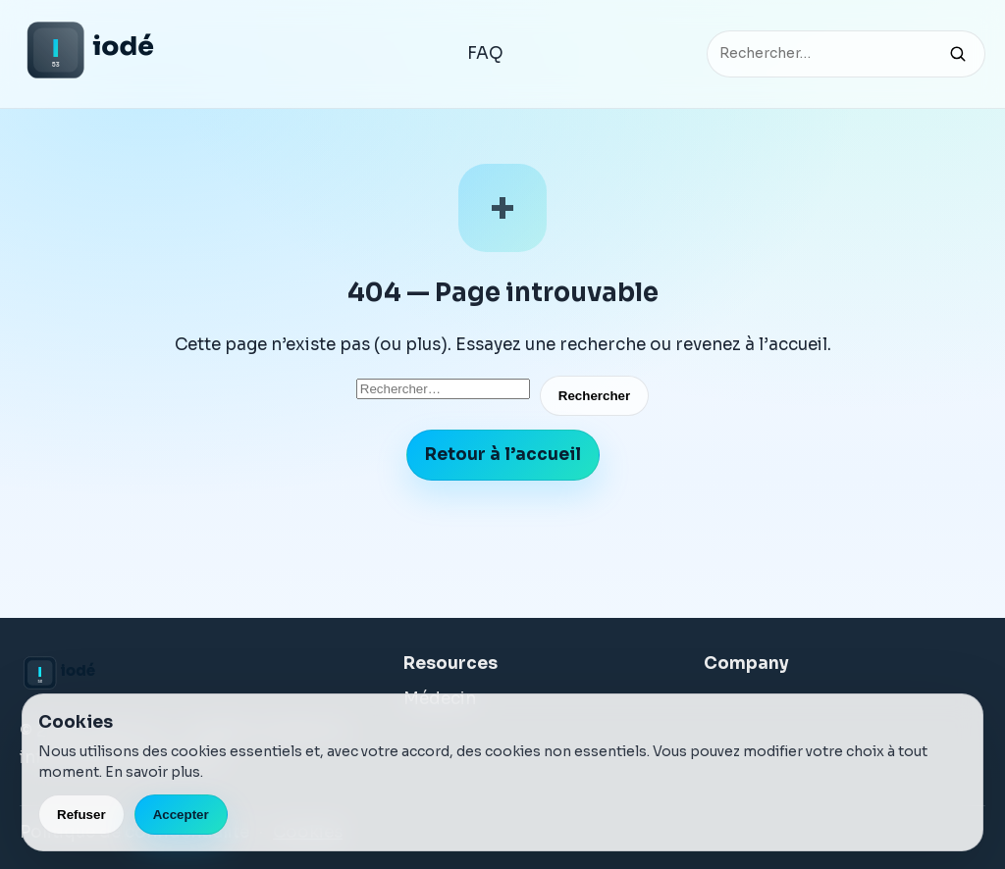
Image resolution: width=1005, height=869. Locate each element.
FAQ (485, 53)
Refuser (81, 814)
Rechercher (594, 395)
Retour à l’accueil (503, 454)
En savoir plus (152, 772)
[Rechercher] (958, 54)
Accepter (181, 814)
